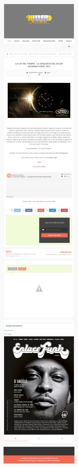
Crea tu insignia (8, 334)
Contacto (69, 41)
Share (29, 210)
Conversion (12, 269)
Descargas (25, 41)
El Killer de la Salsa (38, 458)
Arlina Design (30, 460)
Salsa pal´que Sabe (49, 41)
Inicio (9, 41)
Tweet (17, 210)
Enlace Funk (36, 41)
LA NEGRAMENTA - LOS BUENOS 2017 (58, 255)
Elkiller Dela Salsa (8, 330)
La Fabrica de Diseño (53, 460)
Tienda (60, 41)
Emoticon (22, 269)
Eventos (16, 41)
